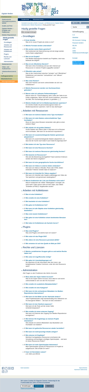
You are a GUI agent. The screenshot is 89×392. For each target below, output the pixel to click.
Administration (8, 61)
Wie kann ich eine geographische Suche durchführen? (45, 162)
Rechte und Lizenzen (7, 57)
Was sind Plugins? (32, 231)
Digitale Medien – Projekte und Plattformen (7, 30)
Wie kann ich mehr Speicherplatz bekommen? (42, 344)
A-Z (73, 35)
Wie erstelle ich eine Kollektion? (37, 198)
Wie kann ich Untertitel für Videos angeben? (41, 173)
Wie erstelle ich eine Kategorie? (37, 288)
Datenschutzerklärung (28, 388)
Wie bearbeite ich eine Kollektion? (38, 201)
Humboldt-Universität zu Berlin (29, 23)
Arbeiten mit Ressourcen (8, 46)
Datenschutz (84, 369)
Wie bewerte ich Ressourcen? (36, 155)
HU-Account (76, 40)
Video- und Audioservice (6, 68)
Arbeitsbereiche (6, 17)
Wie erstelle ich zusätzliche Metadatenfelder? (41, 284)
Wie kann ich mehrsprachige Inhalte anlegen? (42, 332)
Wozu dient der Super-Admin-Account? (39, 277)
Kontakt (74, 58)
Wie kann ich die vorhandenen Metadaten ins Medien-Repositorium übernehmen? (43, 292)
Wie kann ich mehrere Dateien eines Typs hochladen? (44, 115)
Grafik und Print (7, 26)
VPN (73, 48)
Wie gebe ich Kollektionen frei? (37, 205)
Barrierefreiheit (83, 368)
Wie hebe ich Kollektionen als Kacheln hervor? (42, 223)
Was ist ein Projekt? (33, 56)
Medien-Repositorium (9, 35)
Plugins (6, 54)
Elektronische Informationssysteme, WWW (9, 21)
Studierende (25, 19)
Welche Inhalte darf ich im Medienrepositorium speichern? (46, 103)
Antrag (84, 40)
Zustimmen (38, 386)
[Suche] (80, 27)
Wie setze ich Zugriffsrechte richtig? (38, 257)
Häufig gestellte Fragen (8, 38)
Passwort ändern (78, 43)
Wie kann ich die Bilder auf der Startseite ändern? (43, 296)
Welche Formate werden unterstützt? (39, 46)
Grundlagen (8, 42)
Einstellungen (26, 386)
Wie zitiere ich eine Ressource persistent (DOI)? (42, 240)
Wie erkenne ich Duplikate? (35, 335)
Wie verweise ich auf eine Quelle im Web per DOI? (43, 243)
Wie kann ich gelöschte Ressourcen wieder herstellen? (45, 328)
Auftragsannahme (7, 76)
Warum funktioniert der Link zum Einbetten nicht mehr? (45, 180)
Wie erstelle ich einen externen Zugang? (40, 311)
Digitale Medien (7, 14)
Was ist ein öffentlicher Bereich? (37, 64)
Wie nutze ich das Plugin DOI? (36, 236)
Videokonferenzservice (9, 72)
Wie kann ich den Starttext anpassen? (39, 304)
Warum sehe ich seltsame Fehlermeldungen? (41, 93)
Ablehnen (49, 386)
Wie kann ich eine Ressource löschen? (39, 148)
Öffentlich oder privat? (33, 71)
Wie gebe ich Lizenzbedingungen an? (39, 260)
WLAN (74, 45)
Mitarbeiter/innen (6, 79)
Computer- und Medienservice (46, 23)
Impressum (77, 369)
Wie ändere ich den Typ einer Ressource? (40, 144)
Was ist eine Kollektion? (34, 194)
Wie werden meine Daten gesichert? (38, 49)
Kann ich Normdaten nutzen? (36, 352)
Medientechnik (7, 64)
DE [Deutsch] (74, 23)
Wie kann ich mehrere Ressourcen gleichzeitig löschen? (45, 151)
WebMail (75, 37)
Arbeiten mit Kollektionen (8, 50)
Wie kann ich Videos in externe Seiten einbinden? (43, 166)
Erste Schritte (30, 40)
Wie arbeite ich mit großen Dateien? (38, 127)
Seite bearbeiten (25, 368)
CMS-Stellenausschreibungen (80, 52)
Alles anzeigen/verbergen (29, 32)
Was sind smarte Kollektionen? (37, 214)
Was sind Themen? (32, 81)
